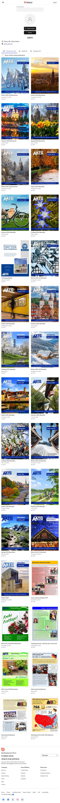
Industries (23, 778)
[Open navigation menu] (3, 2)
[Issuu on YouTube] (22, 800)
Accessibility (45, 792)
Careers (3, 773)
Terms (2, 792)
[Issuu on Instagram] (18, 800)
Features (23, 773)
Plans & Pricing (5, 776)
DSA (39, 792)
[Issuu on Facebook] (3, 800)
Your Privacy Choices (7, 794)
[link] (55, 2)
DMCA (34, 792)
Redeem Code (44, 776)
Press (2, 778)
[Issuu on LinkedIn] (8, 800)
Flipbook (23, 776)
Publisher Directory (45, 773)
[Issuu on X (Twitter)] (13, 800)
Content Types (24, 770)
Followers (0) (35, 51)
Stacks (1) (23, 51)
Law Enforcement (16, 792)
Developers (43, 770)
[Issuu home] (28, 2)
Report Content (27, 792)
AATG (4, 99)
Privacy (8, 792)
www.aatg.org (8, 44)
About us (3, 770)
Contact (3, 784)
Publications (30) (9, 51)
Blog (2, 781)
